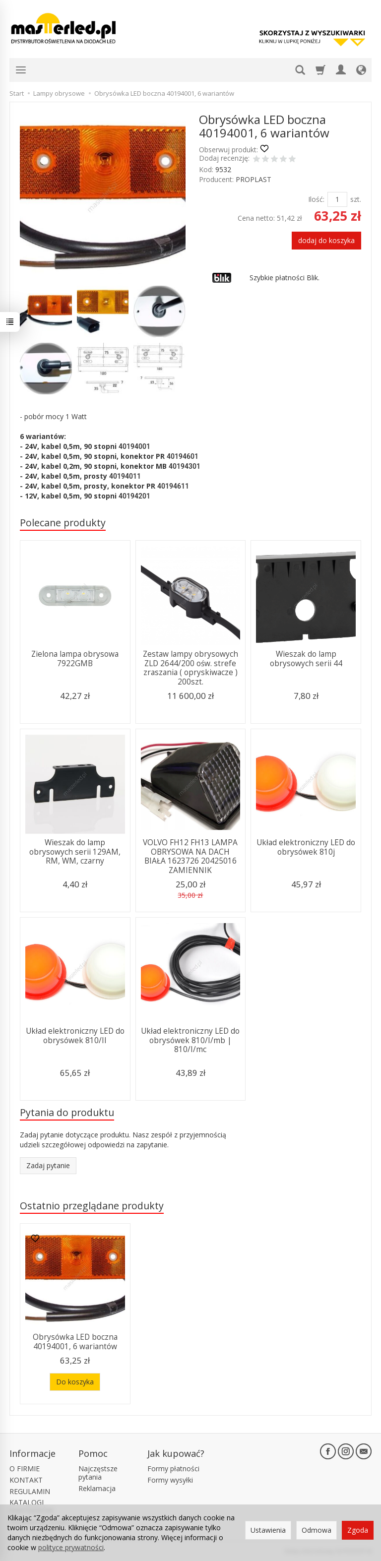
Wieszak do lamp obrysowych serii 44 (306, 658)
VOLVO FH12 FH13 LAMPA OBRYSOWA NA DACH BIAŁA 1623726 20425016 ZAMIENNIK (190, 856)
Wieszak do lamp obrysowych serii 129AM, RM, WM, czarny (75, 851)
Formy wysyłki (170, 1480)
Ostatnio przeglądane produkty (92, 1205)
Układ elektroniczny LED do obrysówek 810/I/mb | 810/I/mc (190, 1040)
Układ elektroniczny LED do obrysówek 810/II (75, 1035)
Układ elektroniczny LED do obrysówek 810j (305, 847)
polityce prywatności (71, 1547)
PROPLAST (253, 179)
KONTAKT (26, 1480)
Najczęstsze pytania (98, 1473)
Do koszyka (75, 1381)
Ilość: (316, 199)
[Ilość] (337, 199)
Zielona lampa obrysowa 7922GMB (75, 658)
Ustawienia (268, 1530)
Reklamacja (97, 1488)
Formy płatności (173, 1468)
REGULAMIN (29, 1491)
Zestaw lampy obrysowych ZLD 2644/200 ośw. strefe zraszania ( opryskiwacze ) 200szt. (190, 668)
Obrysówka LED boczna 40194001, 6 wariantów (75, 1341)
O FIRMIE (24, 1468)
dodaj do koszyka (326, 240)
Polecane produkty (63, 522)
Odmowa (316, 1530)
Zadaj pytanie (48, 1165)
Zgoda (357, 1530)
